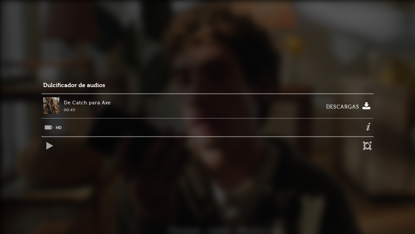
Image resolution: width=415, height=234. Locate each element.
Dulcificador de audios (74, 85)
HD (59, 127)
